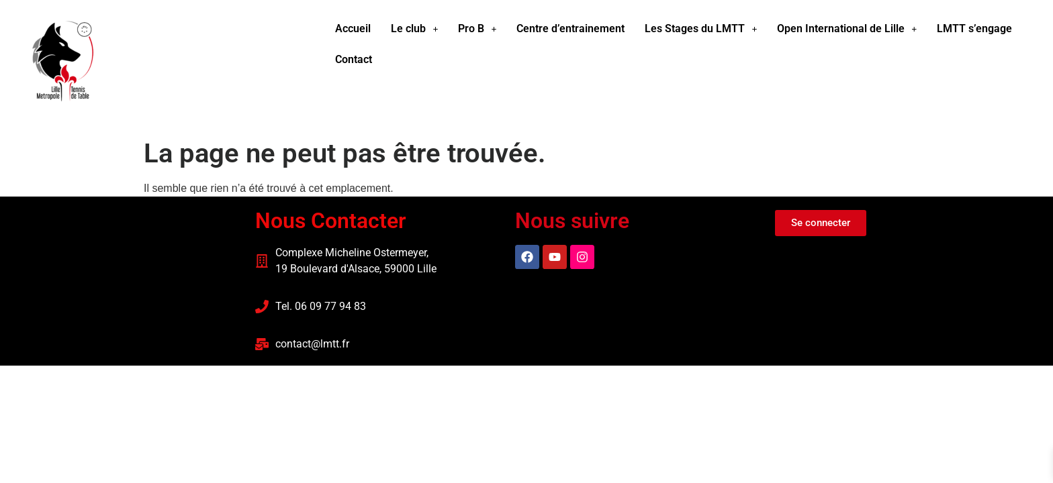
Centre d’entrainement (570, 28)
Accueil (353, 28)
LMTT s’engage (974, 28)
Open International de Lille (847, 28)
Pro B (477, 28)
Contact (353, 59)
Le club (414, 28)
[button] (414, 28)
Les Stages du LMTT (701, 28)
